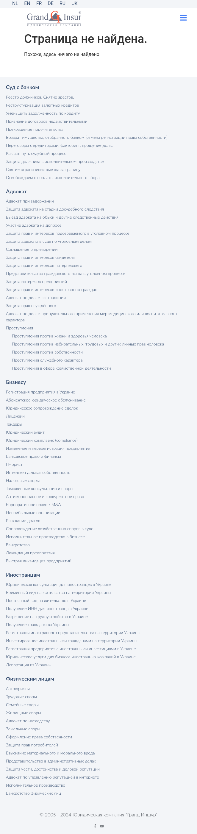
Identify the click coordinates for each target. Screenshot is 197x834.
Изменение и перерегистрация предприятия (48, 448)
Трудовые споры (21, 696)
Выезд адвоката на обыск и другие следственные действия (62, 217)
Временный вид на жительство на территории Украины (58, 592)
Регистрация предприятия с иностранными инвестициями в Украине (71, 648)
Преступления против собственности (47, 351)
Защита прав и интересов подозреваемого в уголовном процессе (67, 233)
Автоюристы (18, 688)
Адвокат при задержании (30, 200)
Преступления (19, 327)
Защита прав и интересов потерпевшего (44, 265)
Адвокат (16, 191)
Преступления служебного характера (47, 359)
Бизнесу (16, 382)
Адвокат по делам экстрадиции (36, 297)
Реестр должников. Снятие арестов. (40, 96)
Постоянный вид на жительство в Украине (46, 600)
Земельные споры (23, 728)
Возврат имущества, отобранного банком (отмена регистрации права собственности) (87, 137)
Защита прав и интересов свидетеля (40, 257)
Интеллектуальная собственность (38, 472)
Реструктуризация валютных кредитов (42, 105)
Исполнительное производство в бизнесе (45, 536)
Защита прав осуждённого (31, 305)
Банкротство (18, 544)
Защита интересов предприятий (36, 281)
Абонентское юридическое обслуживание (46, 399)
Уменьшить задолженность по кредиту (43, 113)
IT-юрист (14, 464)
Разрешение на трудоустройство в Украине (47, 616)
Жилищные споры (23, 712)
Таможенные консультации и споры (39, 488)
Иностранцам (23, 574)
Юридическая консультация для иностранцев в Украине (59, 584)
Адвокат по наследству (28, 720)
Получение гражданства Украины (37, 624)
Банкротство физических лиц (33, 793)
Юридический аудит (25, 432)
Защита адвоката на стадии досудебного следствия (55, 208)
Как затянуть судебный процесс (36, 153)
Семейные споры (22, 704)
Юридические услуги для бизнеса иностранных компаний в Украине (71, 656)
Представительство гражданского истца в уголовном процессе (65, 273)
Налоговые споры (23, 480)
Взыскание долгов (23, 520)
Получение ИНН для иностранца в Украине (47, 608)
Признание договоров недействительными (46, 121)
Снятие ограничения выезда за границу (43, 169)
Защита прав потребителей (32, 744)
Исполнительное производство (35, 785)
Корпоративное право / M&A (33, 504)
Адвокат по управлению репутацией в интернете (52, 776)
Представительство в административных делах (51, 760)
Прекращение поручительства (34, 129)
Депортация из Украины (28, 664)
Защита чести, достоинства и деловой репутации (53, 768)
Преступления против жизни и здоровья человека (59, 335)
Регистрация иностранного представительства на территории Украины (73, 632)
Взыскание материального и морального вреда (50, 752)
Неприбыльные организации (33, 512)
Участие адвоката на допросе (33, 225)
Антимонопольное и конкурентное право (45, 496)
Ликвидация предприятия (30, 552)
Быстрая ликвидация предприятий (38, 560)
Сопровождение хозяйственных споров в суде (49, 528)
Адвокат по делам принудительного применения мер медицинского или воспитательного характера (91, 316)
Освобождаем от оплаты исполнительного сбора (52, 177)
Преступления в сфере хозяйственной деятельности (61, 368)
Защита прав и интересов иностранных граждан (51, 289)
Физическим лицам (30, 678)
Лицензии (15, 415)
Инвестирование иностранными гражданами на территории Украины (71, 640)
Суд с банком (22, 87)
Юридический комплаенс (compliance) (41, 440)
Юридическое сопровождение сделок (42, 407)
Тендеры (14, 424)
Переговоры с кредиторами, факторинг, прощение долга (59, 145)
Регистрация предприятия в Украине (40, 391)
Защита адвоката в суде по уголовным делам (49, 241)
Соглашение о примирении (32, 249)
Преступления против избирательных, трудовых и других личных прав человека (88, 343)
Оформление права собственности (39, 736)
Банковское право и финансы (33, 456)
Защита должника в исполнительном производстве (55, 161)
